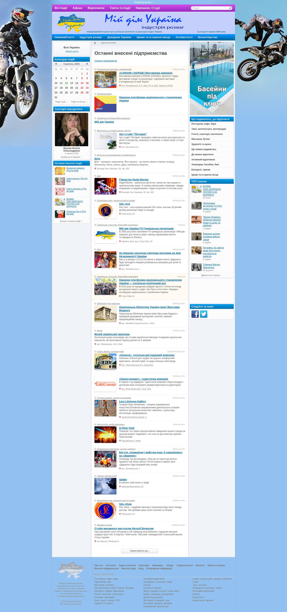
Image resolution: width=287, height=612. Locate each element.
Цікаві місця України (203, 600)
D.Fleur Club (126, 428)
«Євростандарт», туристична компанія (143, 378)
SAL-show (125, 504)
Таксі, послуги (200, 585)
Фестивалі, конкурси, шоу (156, 600)
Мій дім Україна (71, 23)
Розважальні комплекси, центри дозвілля (116, 449)
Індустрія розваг (91, 37)
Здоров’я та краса (103, 603)
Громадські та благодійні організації (113, 118)
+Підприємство (184, 565)
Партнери (144, 565)
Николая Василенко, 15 (133, 486)
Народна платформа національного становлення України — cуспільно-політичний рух (150, 282)
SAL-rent (124, 203)
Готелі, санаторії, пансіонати (108, 594)
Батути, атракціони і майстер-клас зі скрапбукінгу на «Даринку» (150, 454)
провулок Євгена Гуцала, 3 (134, 417)
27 (71, 92)
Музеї (99, 330)
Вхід (141, 568)
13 (71, 83)
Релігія (196, 594)
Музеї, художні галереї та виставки (161, 591)
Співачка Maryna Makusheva (211, 266)
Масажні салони (104, 525)
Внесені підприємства (106, 568)
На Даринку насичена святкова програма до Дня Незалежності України (150, 255)
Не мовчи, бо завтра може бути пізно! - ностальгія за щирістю (213, 252)
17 (56, 87)
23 (87, 87)
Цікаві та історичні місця (153, 37)
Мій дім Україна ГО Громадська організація (146, 228)
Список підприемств (105, 60)
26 (66, 92)
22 (82, 87)
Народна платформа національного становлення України (150, 99)
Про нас (98, 565)
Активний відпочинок (154, 579)
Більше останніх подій (70, 221)
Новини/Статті (64, 37)
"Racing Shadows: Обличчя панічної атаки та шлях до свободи (212, 221)
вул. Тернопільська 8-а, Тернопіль (137, 365)
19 (66, 87)
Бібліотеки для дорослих (108, 303)
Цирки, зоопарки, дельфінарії (158, 594)
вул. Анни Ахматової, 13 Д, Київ (136, 389)
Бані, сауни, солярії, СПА (107, 600)
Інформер (157, 565)
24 (56, 92)
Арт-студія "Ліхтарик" (133, 134)
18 (61, 87)
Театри (147, 585)
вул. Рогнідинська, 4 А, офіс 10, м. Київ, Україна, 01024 (147, 85)
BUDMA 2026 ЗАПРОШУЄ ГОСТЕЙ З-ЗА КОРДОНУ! (212, 190)
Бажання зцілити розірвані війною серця (211, 237)
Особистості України (70, 157)
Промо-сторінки (216, 565)
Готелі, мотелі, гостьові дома (110, 351)
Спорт (196, 582)
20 (71, 87)
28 (76, 92)
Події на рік (60, 102)
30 (87, 92)
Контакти (111, 565)
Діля (97, 158)
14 (76, 83)
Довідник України (119, 37)
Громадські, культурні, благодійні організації (117, 225)
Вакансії (200, 565)
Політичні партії (104, 94)
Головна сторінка (94, 43)
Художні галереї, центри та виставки (114, 398)
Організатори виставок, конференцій (114, 69)
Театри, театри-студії (107, 476)
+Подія (169, 565)
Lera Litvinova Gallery (132, 401)
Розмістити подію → (143, 2)
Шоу (99, 176)
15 (82, 83)
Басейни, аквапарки (104, 597)
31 (56, 97)
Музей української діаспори (112, 334)
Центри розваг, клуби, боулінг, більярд (113, 588)
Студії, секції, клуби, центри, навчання (212, 579)
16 (87, 83)
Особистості (184, 37)
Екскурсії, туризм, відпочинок (109, 591)
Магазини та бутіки (103, 585)
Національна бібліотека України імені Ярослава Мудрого (149, 309)
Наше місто (198, 597)
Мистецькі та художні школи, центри (114, 131)
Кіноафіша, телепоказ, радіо (158, 582)
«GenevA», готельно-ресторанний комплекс (147, 355)
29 (82, 92)
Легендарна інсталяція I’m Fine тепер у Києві (212, 206)
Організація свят (102, 582)
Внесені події (129, 568)
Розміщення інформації (159, 568)
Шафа (123, 479)
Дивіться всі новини (210, 275)
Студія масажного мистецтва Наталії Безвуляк (124, 528)
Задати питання (127, 565)
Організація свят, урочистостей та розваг (116, 200)
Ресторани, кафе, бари (106, 579)
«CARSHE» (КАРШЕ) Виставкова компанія (145, 72)
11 (61, 83)
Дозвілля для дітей (153, 597)
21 (76, 87)
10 (56, 83)
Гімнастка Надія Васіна (133, 179)
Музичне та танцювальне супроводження (116, 155)
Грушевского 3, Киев (131, 441)
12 (66, 83)
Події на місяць (78, 102)
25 (61, 92)
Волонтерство (207, 37)
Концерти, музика (152, 588)
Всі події (61, 8)
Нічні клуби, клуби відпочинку (111, 424)
